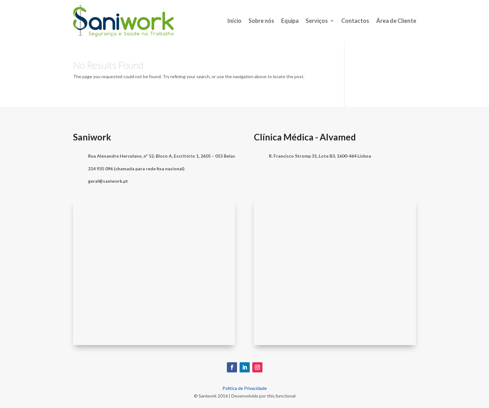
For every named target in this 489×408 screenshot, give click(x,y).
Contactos (355, 20)
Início (234, 20)
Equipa (290, 20)
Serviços (317, 20)
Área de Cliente (396, 20)
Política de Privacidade (244, 388)
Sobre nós (261, 20)
